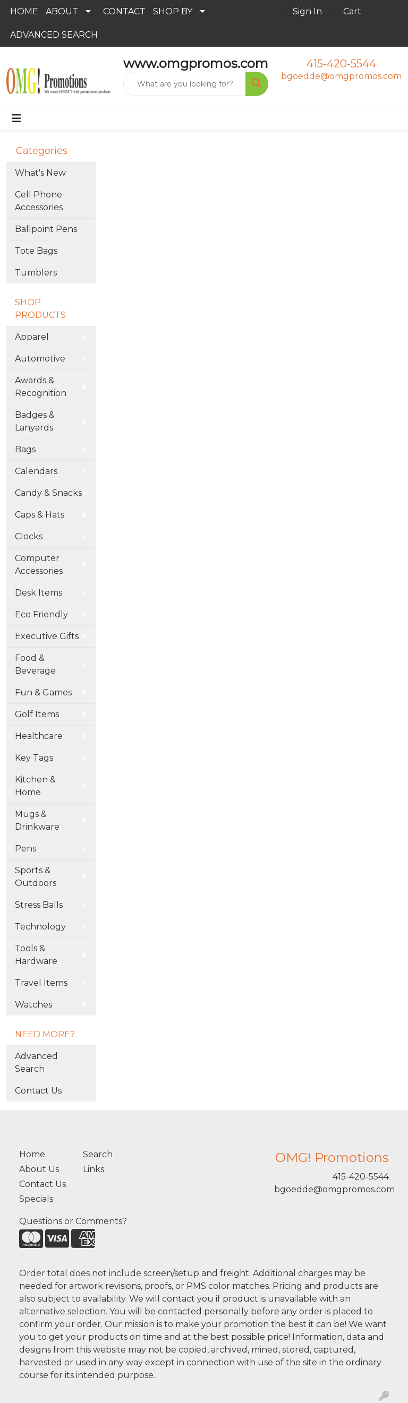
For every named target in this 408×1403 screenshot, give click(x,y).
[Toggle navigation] (16, 118)
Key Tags (34, 758)
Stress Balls (39, 905)
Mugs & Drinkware (37, 820)
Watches (33, 1005)
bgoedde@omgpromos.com (341, 76)
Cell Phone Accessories (39, 201)
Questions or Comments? (73, 1221)
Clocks (28, 536)
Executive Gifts (47, 636)
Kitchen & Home (35, 785)
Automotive (40, 359)
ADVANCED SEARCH (54, 35)
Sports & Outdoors (35, 876)
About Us (39, 1169)
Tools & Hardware (36, 954)
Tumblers (36, 273)
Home (32, 1154)
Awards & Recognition (40, 386)
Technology (40, 927)
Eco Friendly (41, 614)
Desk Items (38, 593)
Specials (36, 1199)
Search (98, 1154)
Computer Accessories (39, 564)
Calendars (36, 471)
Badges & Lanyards (35, 421)
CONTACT (124, 11)
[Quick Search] (184, 84)
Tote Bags (36, 251)
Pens (25, 848)
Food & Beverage (35, 664)
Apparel (32, 337)
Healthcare (39, 736)
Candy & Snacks (48, 493)
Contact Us (38, 1091)
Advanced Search (36, 1062)
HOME (24, 11)
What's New (40, 173)
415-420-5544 (341, 63)
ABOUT (62, 11)
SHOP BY (172, 11)
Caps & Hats (39, 515)
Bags (25, 449)
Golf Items (37, 714)
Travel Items (41, 983)
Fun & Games (43, 692)
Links (93, 1169)
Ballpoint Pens (46, 229)
